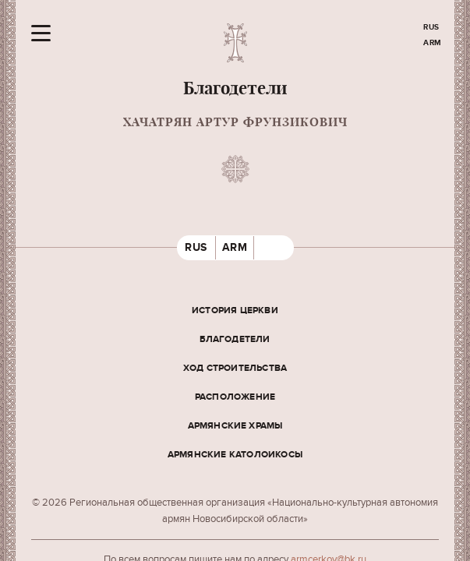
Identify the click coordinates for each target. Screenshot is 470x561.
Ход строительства (235, 368)
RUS (431, 27)
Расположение (235, 397)
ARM (432, 43)
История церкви (235, 310)
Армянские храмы (235, 426)
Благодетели (235, 339)
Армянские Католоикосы (235, 454)
